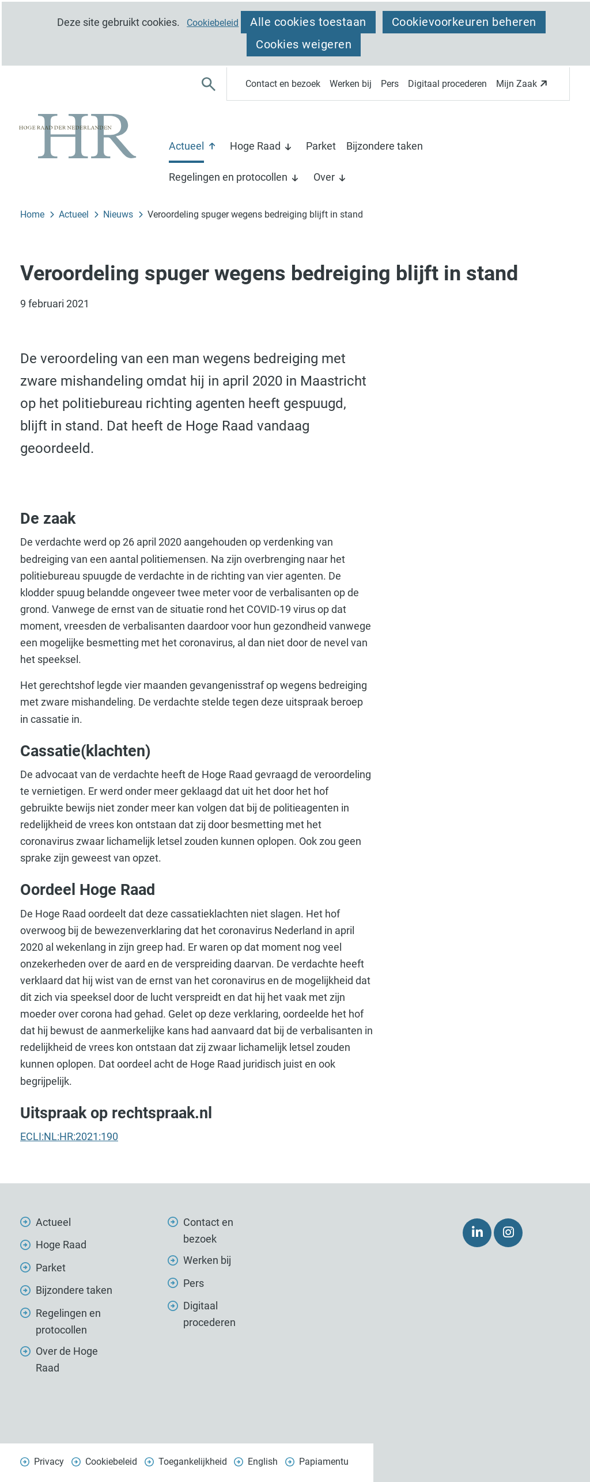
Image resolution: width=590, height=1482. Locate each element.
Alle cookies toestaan (308, 22)
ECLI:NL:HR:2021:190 (69, 1136)
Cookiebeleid (213, 23)
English (263, 1461)
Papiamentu (324, 1461)
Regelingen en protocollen (228, 177)
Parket (321, 146)
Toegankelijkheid (192, 1461)
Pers (390, 83)
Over (324, 177)
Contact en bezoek (282, 83)
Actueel (186, 146)
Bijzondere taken (384, 146)
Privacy (49, 1461)
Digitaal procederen (447, 83)
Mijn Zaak (523, 87)
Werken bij (351, 83)
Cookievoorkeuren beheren (464, 22)
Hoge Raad (255, 146)
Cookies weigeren (303, 44)
